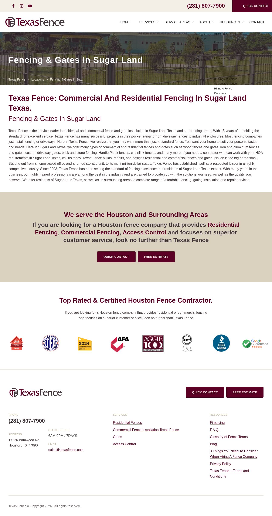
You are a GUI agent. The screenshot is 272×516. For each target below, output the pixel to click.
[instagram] (21, 6)
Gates (117, 437)
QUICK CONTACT (116, 256)
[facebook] (13, 6)
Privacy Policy (220, 464)
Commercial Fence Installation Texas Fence (146, 430)
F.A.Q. (214, 430)
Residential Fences (127, 422)
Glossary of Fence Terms (229, 437)
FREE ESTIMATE (156, 256)
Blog (213, 444)
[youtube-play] (30, 6)
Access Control (144, 232)
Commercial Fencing (90, 232)
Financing (217, 422)
